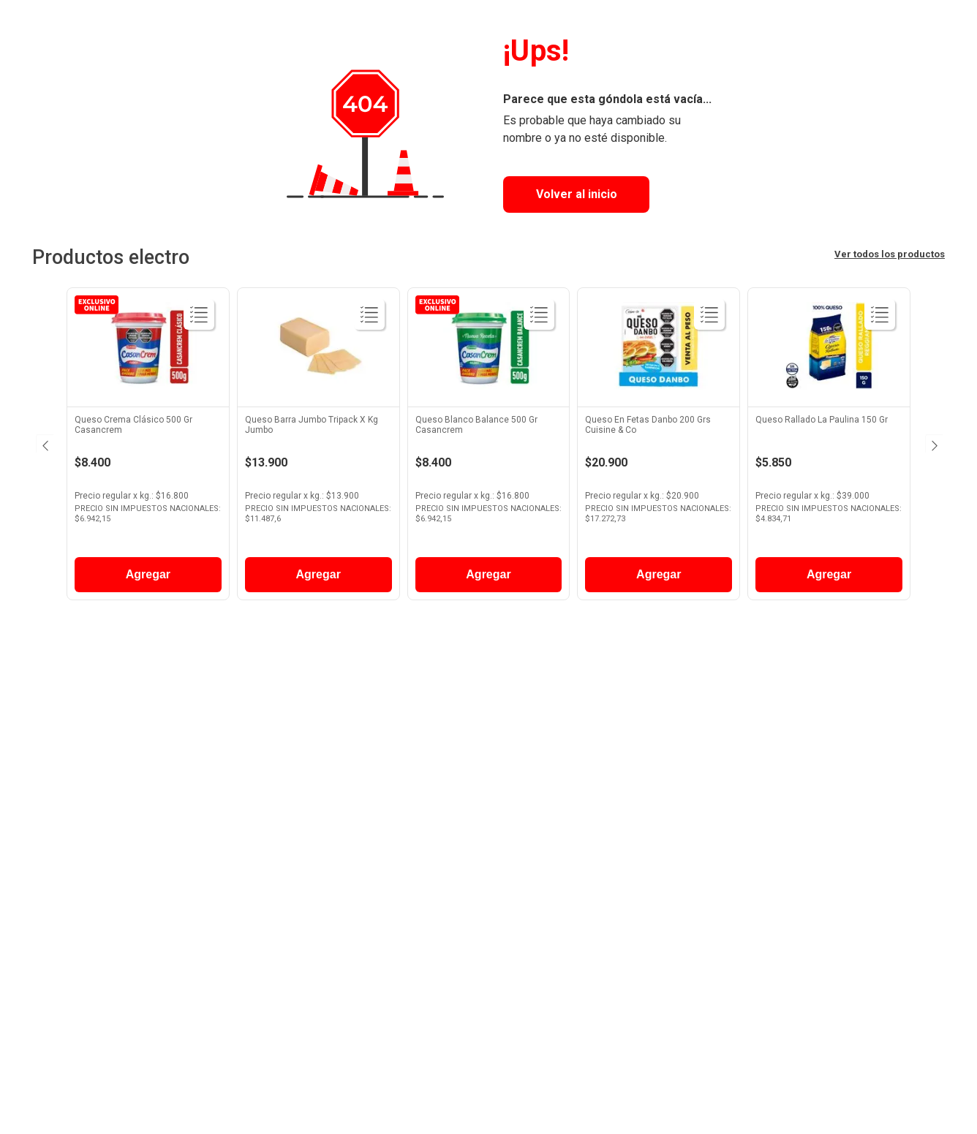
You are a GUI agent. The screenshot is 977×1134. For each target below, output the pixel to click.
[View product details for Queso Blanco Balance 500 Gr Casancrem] (489, 447)
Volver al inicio (576, 194)
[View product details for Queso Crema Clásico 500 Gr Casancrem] (148, 447)
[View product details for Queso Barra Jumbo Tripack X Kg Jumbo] (318, 447)
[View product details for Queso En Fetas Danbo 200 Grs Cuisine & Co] (658, 447)
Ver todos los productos (889, 254)
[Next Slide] (933, 443)
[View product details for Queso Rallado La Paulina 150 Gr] (829, 447)
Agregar (148, 574)
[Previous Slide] (44, 443)
